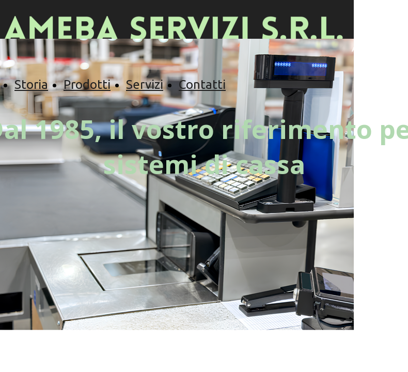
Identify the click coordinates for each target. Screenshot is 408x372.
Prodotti (87, 84)
